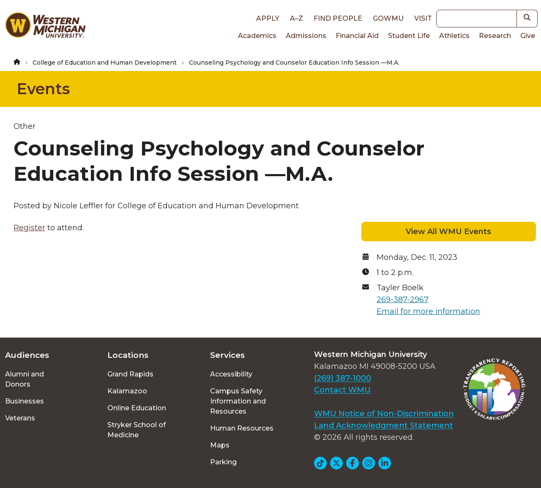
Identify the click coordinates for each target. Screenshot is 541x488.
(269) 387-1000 (342, 378)
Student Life (409, 36)
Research (495, 36)
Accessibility (231, 374)
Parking (223, 462)
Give (527, 36)
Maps (220, 445)
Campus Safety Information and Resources (238, 401)
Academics (257, 36)
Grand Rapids (130, 374)
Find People (338, 18)
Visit (423, 18)
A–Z (296, 18)
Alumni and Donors (24, 379)
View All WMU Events (448, 231)
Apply (267, 18)
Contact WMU (342, 390)
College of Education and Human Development (105, 62)
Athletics (454, 36)
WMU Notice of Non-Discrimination (384, 413)
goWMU (388, 18)
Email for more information (428, 311)
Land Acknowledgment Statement (383, 425)
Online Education (136, 408)
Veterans (20, 418)
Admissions (306, 36)
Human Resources (241, 428)
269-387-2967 (403, 299)
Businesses (24, 401)
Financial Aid (357, 36)
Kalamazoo (127, 391)
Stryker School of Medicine (136, 430)
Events (43, 88)
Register (29, 227)
